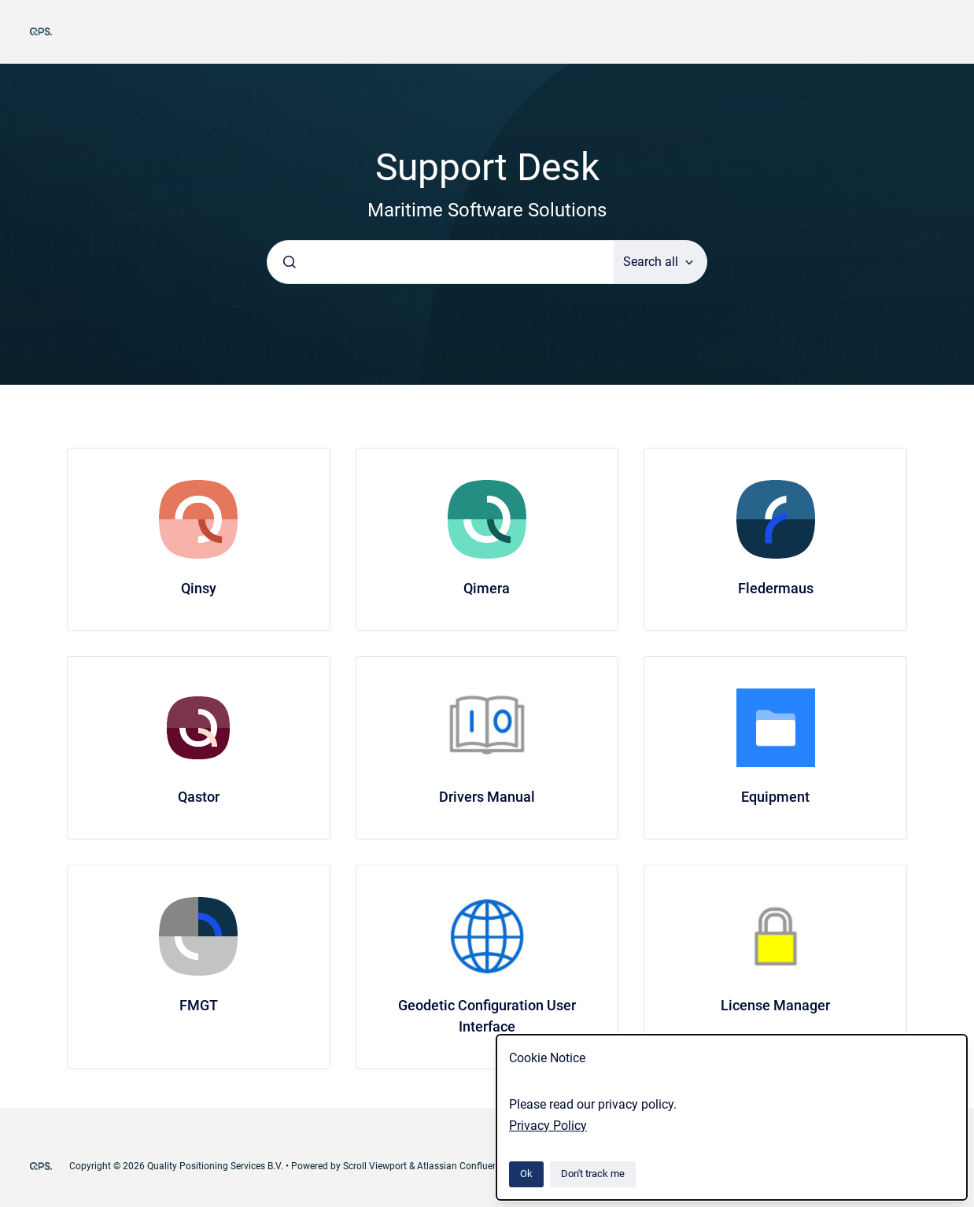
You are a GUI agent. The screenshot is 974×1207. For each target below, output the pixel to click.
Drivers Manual (487, 796)
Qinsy (198, 588)
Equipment (775, 796)
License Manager (775, 1005)
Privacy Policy (548, 1125)
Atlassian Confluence (462, 1166)
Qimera (486, 588)
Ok (526, 1173)
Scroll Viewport (376, 1166)
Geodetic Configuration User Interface (487, 1016)
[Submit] (289, 262)
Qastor (199, 796)
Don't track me (593, 1173)
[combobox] (440, 262)
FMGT (198, 1005)
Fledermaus (776, 588)
